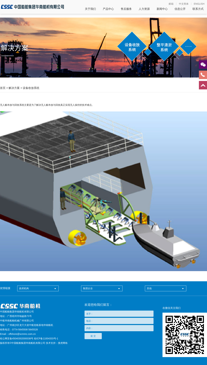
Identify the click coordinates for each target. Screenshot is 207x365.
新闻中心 (162, 9)
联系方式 (198, 9)
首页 (3, 87)
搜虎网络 (63, 343)
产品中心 (108, 9)
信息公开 (180, 9)
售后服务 (126, 9)
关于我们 (90, 9)
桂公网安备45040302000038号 (16, 338)
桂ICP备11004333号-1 (46, 338)
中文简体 (184, 4)
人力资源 (144, 9)
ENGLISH (199, 4)
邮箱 (171, 4)
